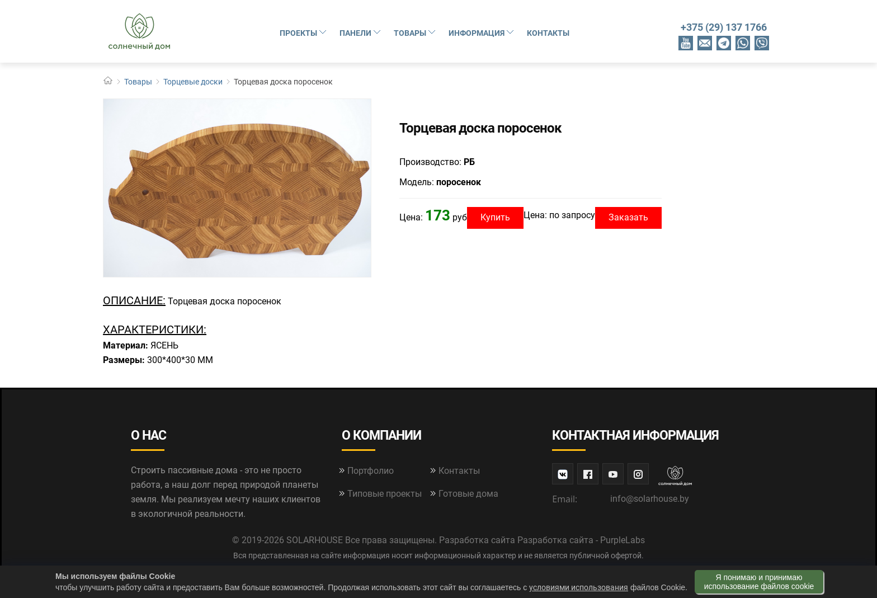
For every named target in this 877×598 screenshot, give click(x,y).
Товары (415, 32)
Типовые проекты (384, 493)
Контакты (548, 33)
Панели (361, 32)
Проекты (304, 32)
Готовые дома (468, 493)
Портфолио (370, 470)
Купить (495, 217)
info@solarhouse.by (649, 498)
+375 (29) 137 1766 (724, 27)
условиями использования (578, 587)
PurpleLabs (622, 540)
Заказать (628, 217)
